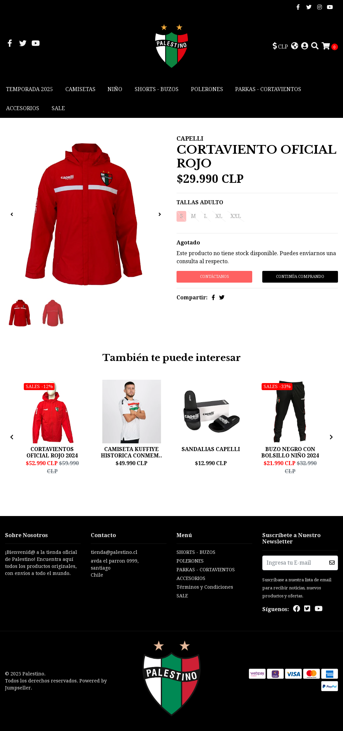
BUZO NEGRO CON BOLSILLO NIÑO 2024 (290, 452)
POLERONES (207, 89)
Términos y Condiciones (205, 587)
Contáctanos (214, 276)
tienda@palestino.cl (114, 552)
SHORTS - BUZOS (157, 89)
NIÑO (115, 89)
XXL (235, 216)
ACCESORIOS (22, 108)
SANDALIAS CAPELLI (211, 449)
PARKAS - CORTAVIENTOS (268, 89)
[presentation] (11, 214)
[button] (280, 46)
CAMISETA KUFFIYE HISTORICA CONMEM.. (131, 452)
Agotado (188, 242)
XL (218, 216)
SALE (58, 108)
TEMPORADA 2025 (29, 89)
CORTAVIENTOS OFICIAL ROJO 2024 (52, 452)
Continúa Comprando (300, 276)
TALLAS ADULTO (200, 202)
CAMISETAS (80, 89)
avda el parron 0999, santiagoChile (115, 568)
